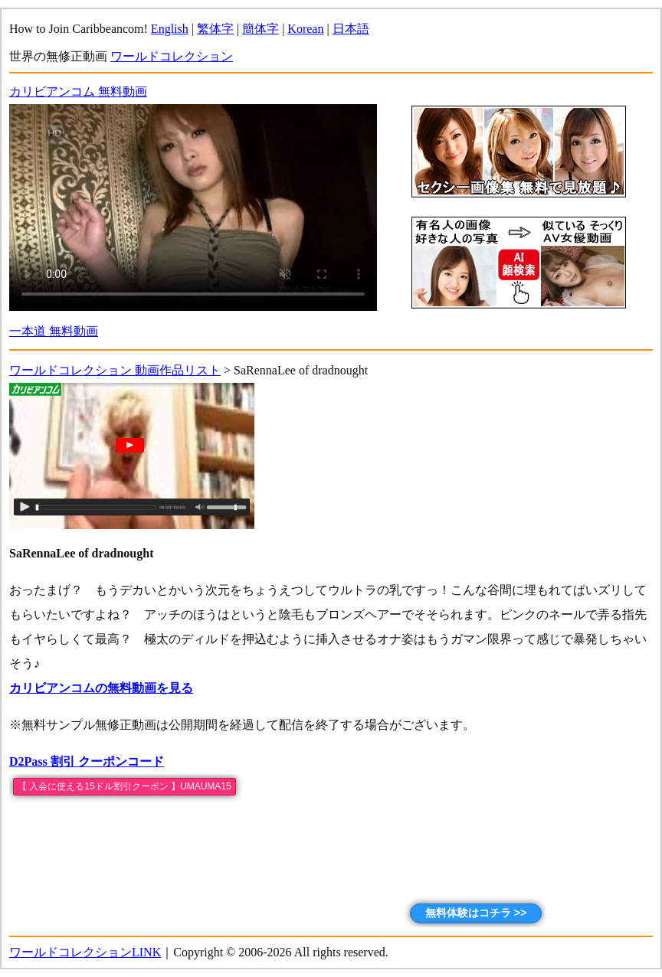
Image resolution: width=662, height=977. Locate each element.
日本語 (351, 28)
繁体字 (215, 28)
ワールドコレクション (171, 56)
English (169, 28)
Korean (305, 28)
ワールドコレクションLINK (85, 952)
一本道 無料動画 (53, 331)
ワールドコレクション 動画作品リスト (115, 370)
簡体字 (260, 28)
